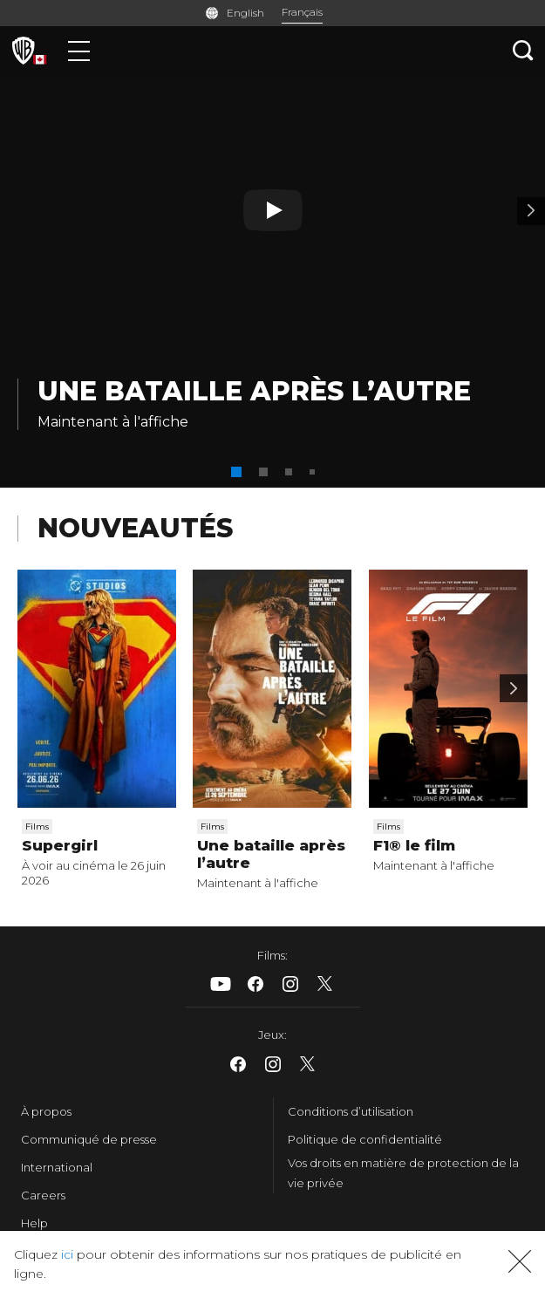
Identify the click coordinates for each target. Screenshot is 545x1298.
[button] (236, 472)
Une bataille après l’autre (254, 391)
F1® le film (414, 845)
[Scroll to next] (514, 688)
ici (67, 1254)
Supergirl (60, 845)
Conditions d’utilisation (350, 1111)
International (56, 1167)
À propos (46, 1111)
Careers (43, 1195)
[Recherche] (523, 50)
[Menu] (79, 50)
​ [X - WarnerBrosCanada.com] (325, 984)
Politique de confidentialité (365, 1139)
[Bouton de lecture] (273, 210)
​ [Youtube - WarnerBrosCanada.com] (220, 984)
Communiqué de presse (89, 1139)
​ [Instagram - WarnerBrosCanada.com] (290, 984)
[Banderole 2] (531, 211)
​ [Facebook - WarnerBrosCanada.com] (255, 984)
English (245, 12)
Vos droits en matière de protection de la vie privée (403, 1173)
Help (34, 1223)
